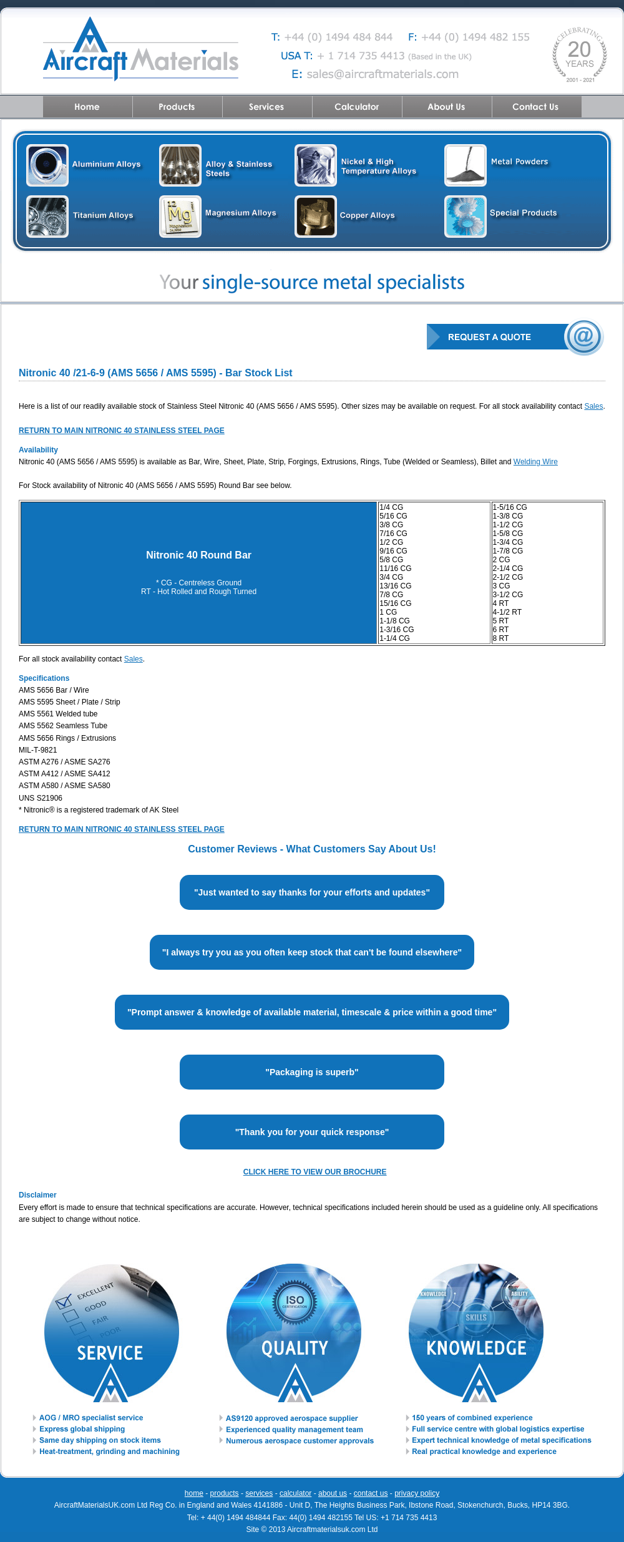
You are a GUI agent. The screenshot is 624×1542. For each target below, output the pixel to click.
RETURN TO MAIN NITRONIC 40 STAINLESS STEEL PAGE (122, 829)
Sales (593, 406)
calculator (295, 1493)
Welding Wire (536, 461)
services (259, 1493)
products (224, 1493)
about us (332, 1493)
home (194, 1493)
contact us (371, 1493)
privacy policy (416, 1493)
